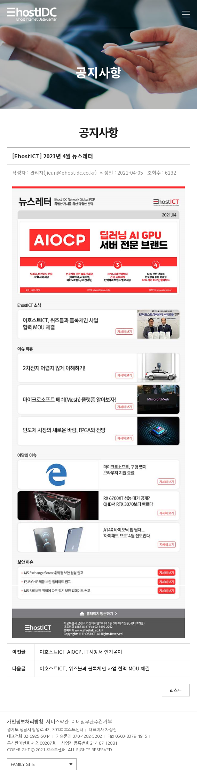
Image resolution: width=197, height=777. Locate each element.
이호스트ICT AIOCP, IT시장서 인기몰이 (81, 651)
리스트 (176, 690)
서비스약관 (57, 721)
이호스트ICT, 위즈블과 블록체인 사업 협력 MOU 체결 (95, 668)
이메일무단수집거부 (91, 721)
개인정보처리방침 (25, 721)
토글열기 (186, 14)
